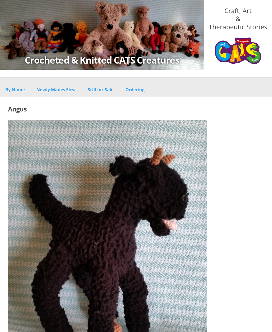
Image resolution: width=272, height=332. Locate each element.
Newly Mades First (56, 90)
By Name (15, 90)
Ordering (134, 90)
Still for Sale (100, 90)
